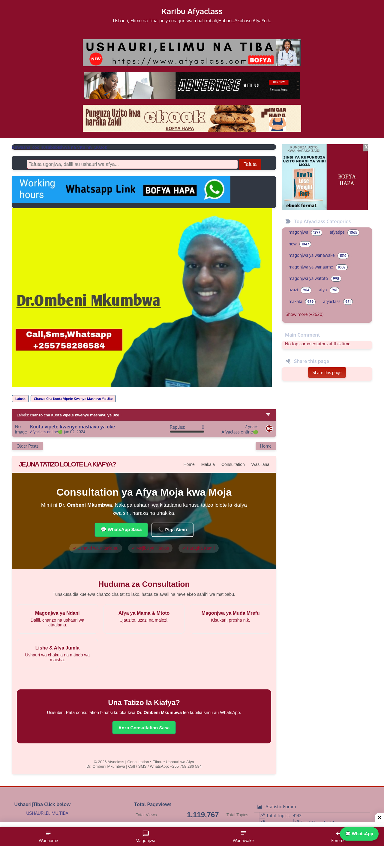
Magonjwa (145, 836)
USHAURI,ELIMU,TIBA (47, 813)
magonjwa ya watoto (315, 279)
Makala (208, 464)
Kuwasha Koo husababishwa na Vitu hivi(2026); (59, 147)
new (300, 244)
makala (302, 302)
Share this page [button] (327, 372)
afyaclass (338, 302)
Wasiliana (260, 464)
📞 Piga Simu (172, 529)
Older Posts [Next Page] (27, 445)
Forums (338, 836)
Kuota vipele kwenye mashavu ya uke (72, 427)
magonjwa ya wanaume (318, 267)
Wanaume (48, 836)
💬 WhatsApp (359, 833)
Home (189, 464)
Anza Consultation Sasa (144, 727)
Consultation (233, 464)
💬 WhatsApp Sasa (121, 529)
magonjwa (305, 233)
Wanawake (243, 836)
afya (329, 290)
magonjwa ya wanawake (319, 256)
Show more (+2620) (304, 314)
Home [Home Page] (266, 445)
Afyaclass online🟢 (46, 432)
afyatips (344, 233)
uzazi (300, 290)
